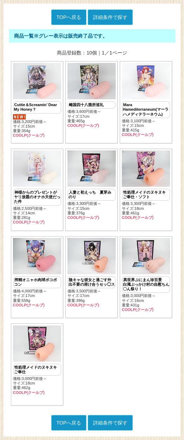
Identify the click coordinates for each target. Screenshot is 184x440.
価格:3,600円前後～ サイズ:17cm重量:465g (91, 95)
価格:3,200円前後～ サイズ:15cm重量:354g (37, 100)
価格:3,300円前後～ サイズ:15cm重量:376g (91, 185)
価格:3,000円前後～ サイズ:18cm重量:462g (37, 360)
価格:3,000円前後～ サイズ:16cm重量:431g (146, 275)
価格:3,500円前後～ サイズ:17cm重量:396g (91, 273)
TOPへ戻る (69, 17)
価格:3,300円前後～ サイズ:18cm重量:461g (146, 185)
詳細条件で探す (110, 17)
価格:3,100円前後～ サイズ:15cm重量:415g (146, 100)
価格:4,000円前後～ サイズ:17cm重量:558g (37, 273)
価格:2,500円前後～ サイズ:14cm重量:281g (37, 187)
